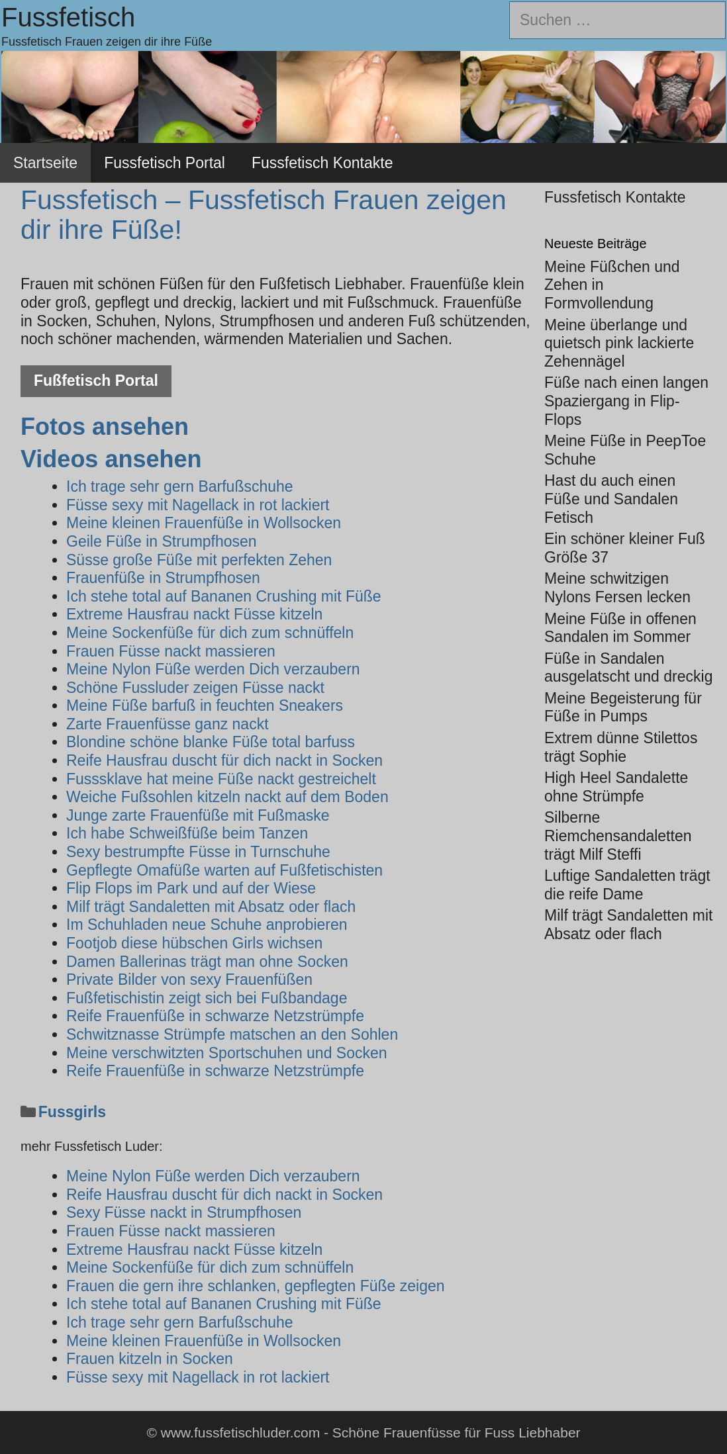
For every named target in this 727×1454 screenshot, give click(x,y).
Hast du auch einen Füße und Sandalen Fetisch (611, 498)
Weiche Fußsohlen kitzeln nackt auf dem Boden (227, 796)
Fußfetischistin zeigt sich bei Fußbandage (206, 998)
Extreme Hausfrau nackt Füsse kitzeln (194, 614)
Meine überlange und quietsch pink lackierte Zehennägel (619, 343)
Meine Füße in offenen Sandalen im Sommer (620, 628)
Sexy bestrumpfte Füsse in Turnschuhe (198, 851)
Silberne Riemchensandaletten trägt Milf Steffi (617, 835)
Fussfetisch (68, 17)
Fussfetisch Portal (164, 162)
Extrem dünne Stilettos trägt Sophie (620, 747)
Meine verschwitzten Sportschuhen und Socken (226, 1053)
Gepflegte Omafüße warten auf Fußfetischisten (224, 870)
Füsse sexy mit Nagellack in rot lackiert (198, 505)
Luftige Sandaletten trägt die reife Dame (627, 885)
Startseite (45, 162)
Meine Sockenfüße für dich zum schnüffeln (210, 632)
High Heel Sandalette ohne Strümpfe (616, 787)
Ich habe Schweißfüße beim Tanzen (187, 833)
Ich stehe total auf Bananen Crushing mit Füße (223, 596)
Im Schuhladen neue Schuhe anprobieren (207, 924)
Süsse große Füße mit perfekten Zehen (199, 559)
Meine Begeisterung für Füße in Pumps (623, 707)
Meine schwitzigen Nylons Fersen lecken (617, 588)
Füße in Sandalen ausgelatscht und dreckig (628, 668)
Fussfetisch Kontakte (322, 162)
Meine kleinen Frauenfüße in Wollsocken (203, 522)
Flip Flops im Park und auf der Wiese (191, 888)
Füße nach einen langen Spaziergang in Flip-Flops (626, 401)
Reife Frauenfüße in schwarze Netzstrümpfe (215, 1015)
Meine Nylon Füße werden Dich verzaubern (213, 669)
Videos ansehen (111, 459)
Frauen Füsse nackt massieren (170, 651)
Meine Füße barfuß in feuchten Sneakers (204, 705)
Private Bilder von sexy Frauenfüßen (189, 979)
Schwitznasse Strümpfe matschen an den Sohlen (232, 1034)
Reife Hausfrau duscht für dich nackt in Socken (224, 760)
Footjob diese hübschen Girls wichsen (194, 943)
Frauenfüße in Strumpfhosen (163, 577)
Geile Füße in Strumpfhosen (161, 541)
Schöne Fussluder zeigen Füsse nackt (195, 687)
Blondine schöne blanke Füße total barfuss (210, 741)
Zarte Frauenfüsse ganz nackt (167, 724)
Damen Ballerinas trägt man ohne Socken (207, 961)
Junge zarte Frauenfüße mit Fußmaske (198, 815)
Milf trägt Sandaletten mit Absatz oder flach (211, 906)
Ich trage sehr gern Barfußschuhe (179, 486)
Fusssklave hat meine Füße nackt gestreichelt (221, 779)
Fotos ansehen (105, 426)
